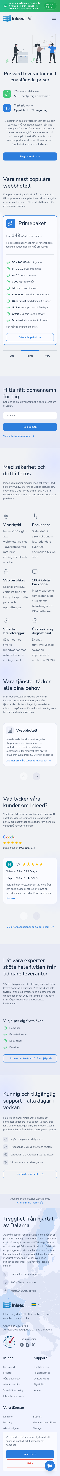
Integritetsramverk (13, 1396)
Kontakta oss (41, 1367)
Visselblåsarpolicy (13, 1390)
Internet (37, 1416)
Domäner (8, 1416)
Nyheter (7, 1373)
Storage (37, 1428)
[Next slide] (36, 776)
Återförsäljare (11, 1428)
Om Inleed (9, 1367)
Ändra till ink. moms (30, 1202)
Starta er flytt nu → (50, 5)
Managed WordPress (45, 1422)
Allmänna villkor (12, 1384)
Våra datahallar (11, 1378)
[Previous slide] (24, 776)
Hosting (7, 1422)
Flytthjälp (39, 1384)
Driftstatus (41, 1378)
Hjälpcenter (42, 1373)
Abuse (37, 1390)
